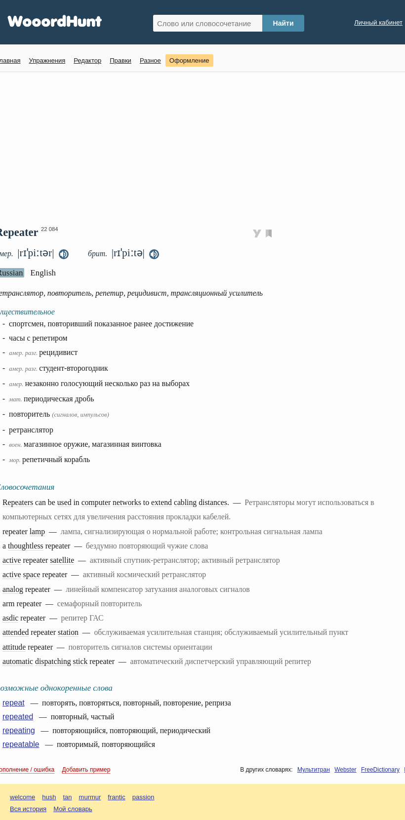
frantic (116, 797)
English (43, 272)
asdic (10, 618)
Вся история (28, 809)
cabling (185, 502)
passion (143, 797)
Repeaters (17, 502)
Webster (345, 769)
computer (96, 502)
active (11, 560)
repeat (13, 703)
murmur (90, 797)
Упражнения (47, 60)
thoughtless (25, 546)
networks (127, 502)
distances (213, 502)
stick (80, 661)
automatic (17, 661)
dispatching (53, 661)
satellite (62, 560)
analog (12, 589)
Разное (150, 60)
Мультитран (313, 769)
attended (15, 632)
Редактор (87, 60)
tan (67, 797)
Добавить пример (86, 769)
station (68, 632)
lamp (37, 531)
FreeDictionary (380, 769)
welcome (22, 797)
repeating (18, 730)
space (31, 574)
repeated (17, 716)
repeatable (20, 744)
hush (49, 797)
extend (161, 502)
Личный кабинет (378, 22)
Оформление (189, 60)
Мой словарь (72, 809)
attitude (14, 647)
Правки (120, 60)
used (64, 502)
